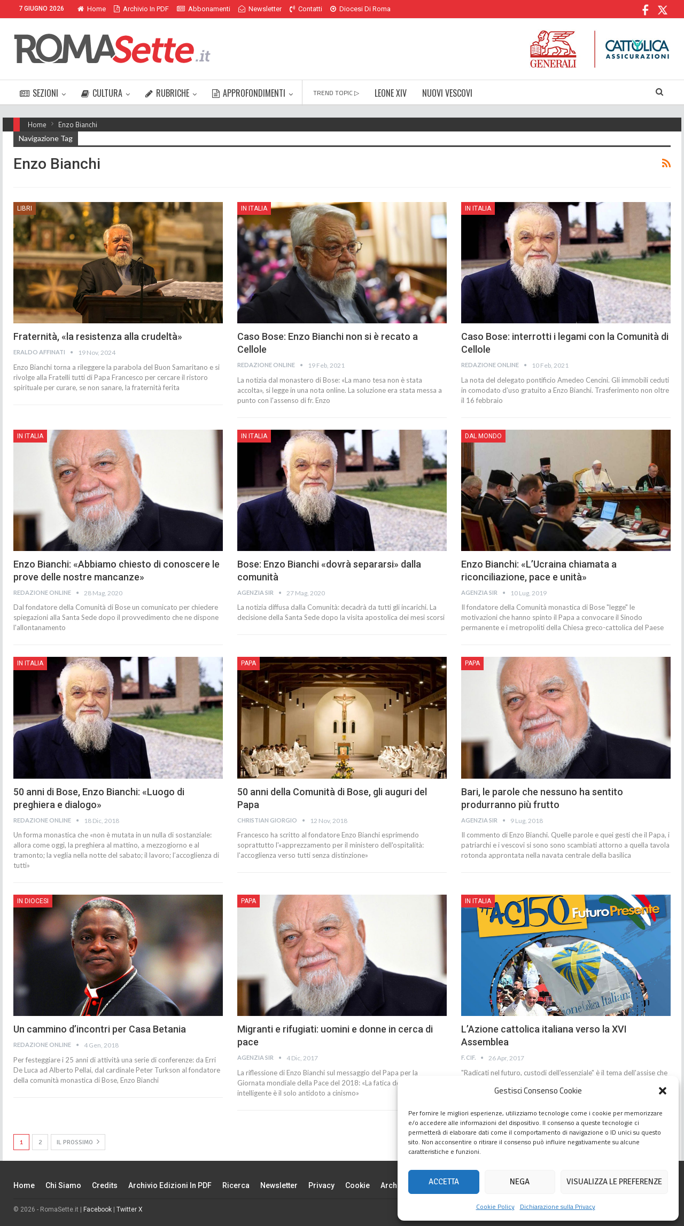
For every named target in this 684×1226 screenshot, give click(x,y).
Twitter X (129, 1209)
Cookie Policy (495, 1206)
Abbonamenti (203, 9)
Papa (248, 663)
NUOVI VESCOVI (447, 93)
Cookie (357, 1185)
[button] (662, 1090)
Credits (105, 1185)
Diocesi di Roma (360, 9)
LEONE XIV (391, 93)
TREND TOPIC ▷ (336, 93)
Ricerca (236, 1185)
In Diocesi (33, 901)
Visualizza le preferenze (614, 1181)
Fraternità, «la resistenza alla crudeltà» (97, 336)
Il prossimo (78, 1141)
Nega (520, 1181)
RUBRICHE (167, 93)
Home (91, 9)
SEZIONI (39, 93)
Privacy (321, 1185)
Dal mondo (483, 436)
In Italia (254, 208)
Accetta (444, 1181)
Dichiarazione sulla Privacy (557, 1206)
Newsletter (260, 9)
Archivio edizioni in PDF (170, 1185)
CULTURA (101, 93)
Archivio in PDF (141, 9)
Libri (24, 208)
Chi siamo (63, 1185)
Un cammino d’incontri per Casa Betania (99, 1029)
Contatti (306, 9)
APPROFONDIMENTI (248, 93)
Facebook (97, 1209)
